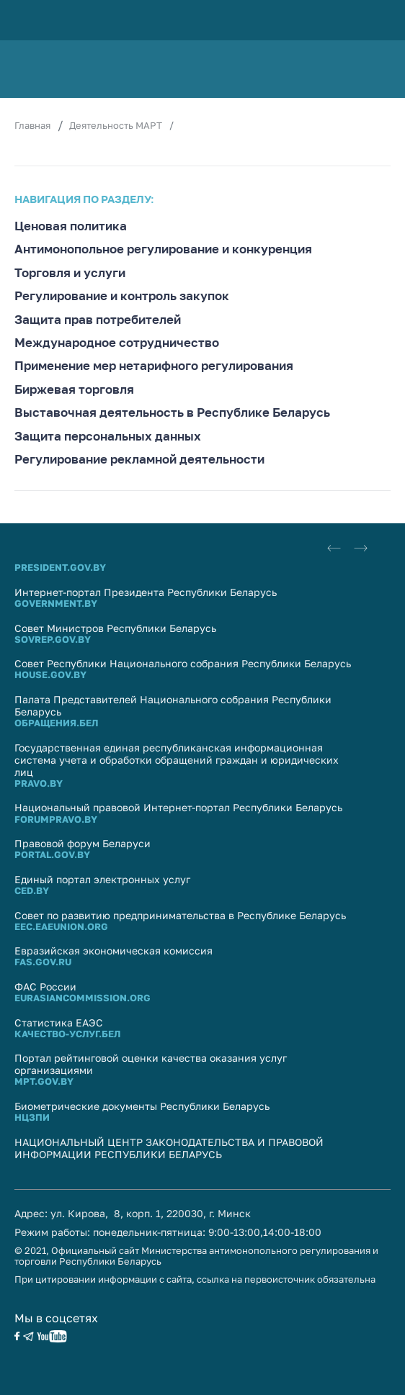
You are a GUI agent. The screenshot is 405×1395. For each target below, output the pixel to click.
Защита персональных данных (107, 436)
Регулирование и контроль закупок (121, 296)
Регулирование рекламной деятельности (139, 459)
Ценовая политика (70, 226)
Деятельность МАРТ (115, 125)
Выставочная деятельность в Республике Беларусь (172, 412)
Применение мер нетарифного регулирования (153, 365)
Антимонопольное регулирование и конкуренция (163, 249)
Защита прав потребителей (97, 319)
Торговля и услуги (69, 273)
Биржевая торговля (74, 389)
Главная (32, 125)
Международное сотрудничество (116, 342)
